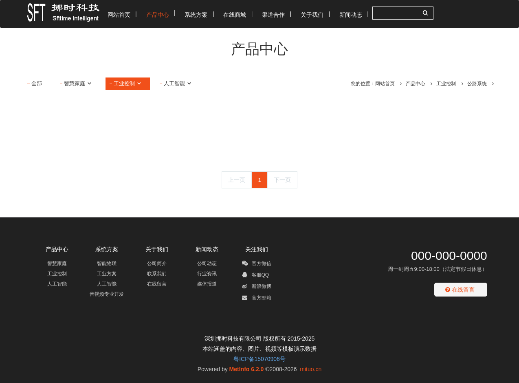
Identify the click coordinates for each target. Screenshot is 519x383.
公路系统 (477, 83)
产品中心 (415, 83)
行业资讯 (207, 274)
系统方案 (106, 249)
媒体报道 (207, 284)
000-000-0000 (449, 255)
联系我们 (157, 274)
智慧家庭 (78, 83)
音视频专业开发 (107, 294)
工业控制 (128, 83)
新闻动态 (207, 249)
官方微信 (256, 265)
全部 (36, 83)
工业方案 (107, 274)
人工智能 (178, 83)
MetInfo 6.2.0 (246, 369)
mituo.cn (310, 369)
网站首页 (385, 83)
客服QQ (255, 276)
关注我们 (256, 249)
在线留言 (157, 284)
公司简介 (157, 263)
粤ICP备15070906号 (259, 359)
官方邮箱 (256, 299)
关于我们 (156, 249)
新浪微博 (256, 287)
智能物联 (107, 263)
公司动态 (207, 263)
